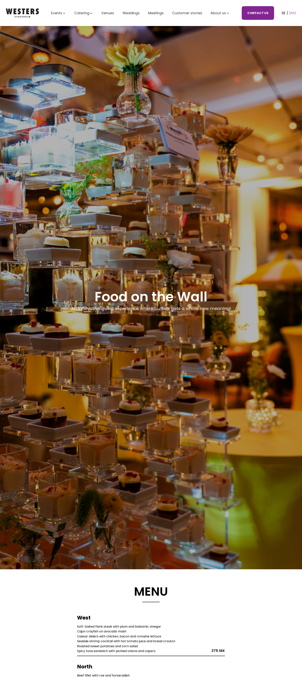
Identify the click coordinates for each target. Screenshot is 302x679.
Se (283, 13)
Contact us (257, 13)
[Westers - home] (22, 13)
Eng (292, 13)
